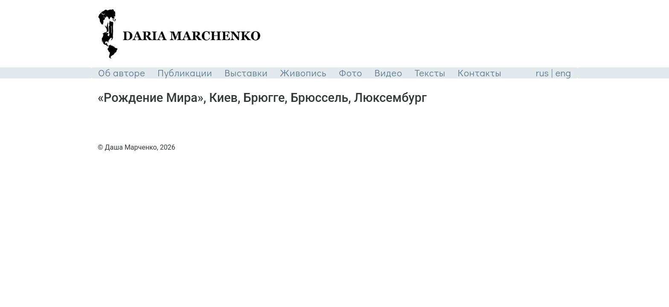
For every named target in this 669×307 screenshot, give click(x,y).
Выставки (246, 73)
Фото (350, 73)
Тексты (430, 73)
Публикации (184, 73)
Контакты (480, 73)
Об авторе (121, 73)
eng (563, 73)
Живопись (303, 73)
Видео (388, 73)
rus (542, 73)
